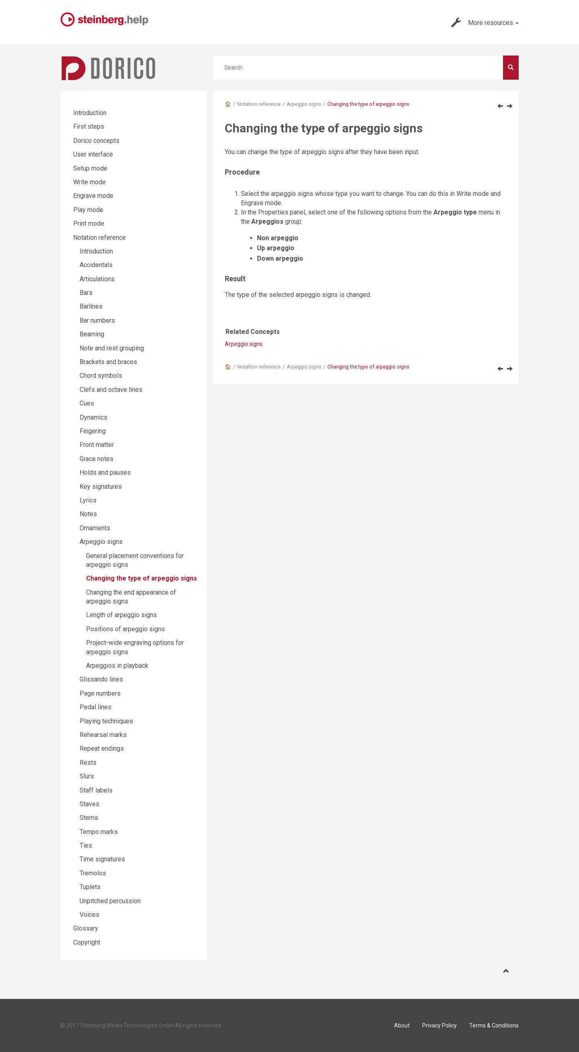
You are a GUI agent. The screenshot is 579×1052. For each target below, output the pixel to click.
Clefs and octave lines (111, 389)
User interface (93, 154)
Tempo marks (99, 832)
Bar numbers (97, 320)
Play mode (88, 210)
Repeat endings (102, 748)
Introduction (90, 113)
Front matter (97, 445)
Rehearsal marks (103, 735)
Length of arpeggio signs (121, 615)
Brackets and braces (108, 362)
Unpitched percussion (110, 901)
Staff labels (96, 790)
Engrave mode (93, 196)
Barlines (91, 306)
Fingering (93, 431)
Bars (86, 292)
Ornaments (95, 528)
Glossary (85, 928)
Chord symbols (101, 375)
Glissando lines (101, 679)
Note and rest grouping (112, 348)
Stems (89, 817)
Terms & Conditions (494, 1025)
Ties (86, 845)
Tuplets (90, 887)
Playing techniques (106, 721)
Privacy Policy (439, 1025)
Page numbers (100, 693)
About (402, 1025)
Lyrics (88, 500)
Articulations (97, 279)
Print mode (88, 223)
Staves (89, 804)
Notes (88, 514)
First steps (88, 126)
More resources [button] (485, 22)
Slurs (87, 776)
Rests (88, 762)
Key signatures (101, 486)
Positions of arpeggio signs (125, 629)
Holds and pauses (105, 472)
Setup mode (90, 168)
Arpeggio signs (304, 104)
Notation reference (259, 104)
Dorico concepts (96, 140)
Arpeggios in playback (117, 665)
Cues (87, 403)
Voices (89, 914)
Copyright (86, 942)
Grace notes (96, 459)
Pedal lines (95, 707)
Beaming (92, 334)
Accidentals (96, 265)
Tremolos (93, 873)
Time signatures (102, 859)
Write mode (89, 182)
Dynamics (93, 417)
